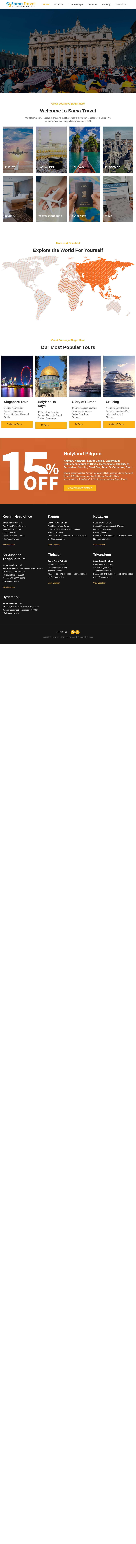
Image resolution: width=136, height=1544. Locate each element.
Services (92, 4)
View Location (9, 544)
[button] (3, 51)
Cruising (112, 402)
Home (46, 4)
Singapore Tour (16, 402)
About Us (58, 4)
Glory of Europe (84, 402)
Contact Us (121, 4)
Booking (106, 4)
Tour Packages (76, 4)
